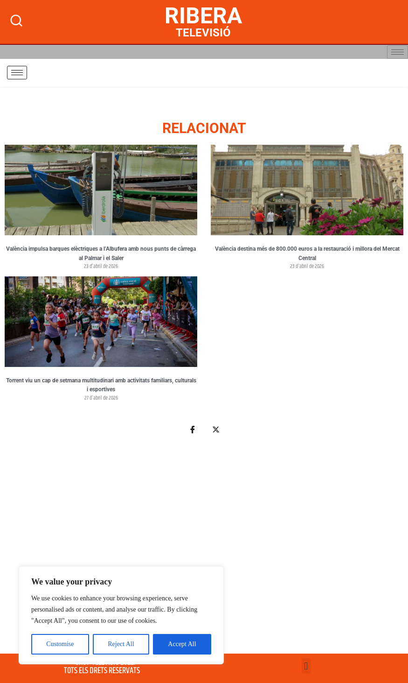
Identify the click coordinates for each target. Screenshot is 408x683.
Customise (60, 644)
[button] (306, 666)
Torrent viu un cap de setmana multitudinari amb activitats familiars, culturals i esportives (101, 385)
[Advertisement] (204, 549)
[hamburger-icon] (397, 52)
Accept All (182, 644)
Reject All (121, 644)
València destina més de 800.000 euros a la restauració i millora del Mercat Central (307, 253)
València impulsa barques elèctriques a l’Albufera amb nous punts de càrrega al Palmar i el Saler (101, 253)
